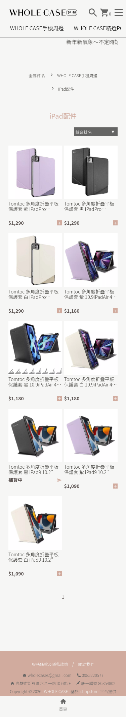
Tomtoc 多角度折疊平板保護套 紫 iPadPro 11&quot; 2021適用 (33, 206)
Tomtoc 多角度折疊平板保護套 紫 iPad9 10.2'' (89, 469)
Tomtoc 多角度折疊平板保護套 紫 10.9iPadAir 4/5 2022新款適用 (90, 294)
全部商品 (37, 75)
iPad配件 (66, 89)
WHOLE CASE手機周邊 (37, 28)
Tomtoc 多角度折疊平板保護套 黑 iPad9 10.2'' (33, 469)
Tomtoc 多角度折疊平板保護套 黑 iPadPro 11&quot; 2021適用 (89, 206)
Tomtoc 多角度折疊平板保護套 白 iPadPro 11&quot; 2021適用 (33, 294)
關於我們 (86, 664)
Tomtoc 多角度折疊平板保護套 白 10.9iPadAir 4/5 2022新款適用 (90, 381)
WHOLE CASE (56, 691)
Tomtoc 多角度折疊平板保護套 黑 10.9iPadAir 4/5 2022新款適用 (34, 381)
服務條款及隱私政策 (50, 664)
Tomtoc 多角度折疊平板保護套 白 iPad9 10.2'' (33, 557)
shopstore (89, 691)
